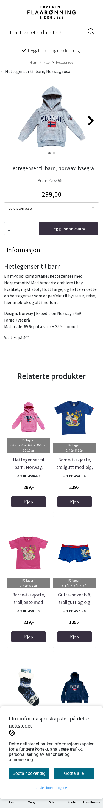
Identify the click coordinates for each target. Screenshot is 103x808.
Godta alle (74, 773)
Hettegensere (62, 62)
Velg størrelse (20, 208)
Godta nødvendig (29, 773)
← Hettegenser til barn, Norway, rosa (35, 71)
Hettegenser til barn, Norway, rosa (28, 467)
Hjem (33, 62)
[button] (49, 153)
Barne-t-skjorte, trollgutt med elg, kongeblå (74, 467)
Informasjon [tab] (23, 250)
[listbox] (51, 207)
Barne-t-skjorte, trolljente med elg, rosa (28, 602)
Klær (45, 62)
